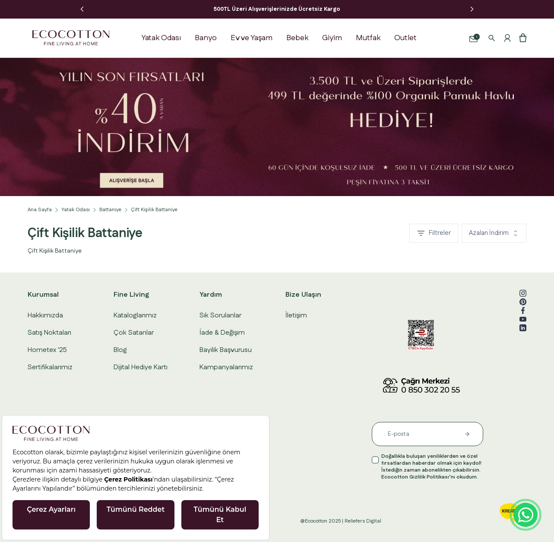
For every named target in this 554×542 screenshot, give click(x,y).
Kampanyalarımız (226, 367)
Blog (120, 350)
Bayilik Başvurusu (225, 350)
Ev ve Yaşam (251, 38)
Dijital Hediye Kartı (141, 367)
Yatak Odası (161, 38)
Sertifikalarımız (50, 367)
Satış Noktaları (49, 333)
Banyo (206, 38)
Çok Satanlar (134, 333)
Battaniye (110, 209)
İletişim (296, 315)
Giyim (332, 38)
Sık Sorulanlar (220, 315)
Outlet (405, 38)
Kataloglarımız (135, 315)
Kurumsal (43, 295)
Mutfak (368, 38)
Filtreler (434, 233)
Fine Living (131, 295)
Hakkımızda (45, 315)
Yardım (210, 295)
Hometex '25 (47, 350)
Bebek (297, 38)
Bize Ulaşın (303, 295)
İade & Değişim (222, 333)
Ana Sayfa (40, 209)
